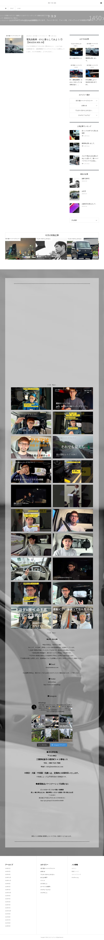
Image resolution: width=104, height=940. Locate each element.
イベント (42, 880)
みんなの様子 (43, 877)
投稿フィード (75, 871)
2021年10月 (8, 911)
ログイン (74, 868)
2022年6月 (7, 895)
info (47, 667)
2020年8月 (7, 926)
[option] (20, 249)
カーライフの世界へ (45, 886)
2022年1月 (7, 907)
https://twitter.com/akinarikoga (52, 684)
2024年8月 (7, 883)
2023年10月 (8, 892)
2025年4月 (7, 874)
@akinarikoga (52, 682)
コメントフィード (76, 874)
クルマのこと (43, 892)
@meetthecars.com (53, 667)
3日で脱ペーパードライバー (84, 100)
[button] (54, 385)
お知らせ (84, 105)
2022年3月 (7, 904)
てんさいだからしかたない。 (84, 110)
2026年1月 (7, 868)
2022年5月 (7, 898)
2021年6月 (7, 923)
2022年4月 (7, 901)
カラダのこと (43, 883)
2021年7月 (7, 920)
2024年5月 (7, 886)
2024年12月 (8, 877)
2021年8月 (7, 917)
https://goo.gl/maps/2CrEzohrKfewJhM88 (52, 800)
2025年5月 (7, 871)
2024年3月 (7, 889)
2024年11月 (8, 880)
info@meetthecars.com (54, 767)
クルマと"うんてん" (84, 115)
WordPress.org (75, 877)
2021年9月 (7, 914)
